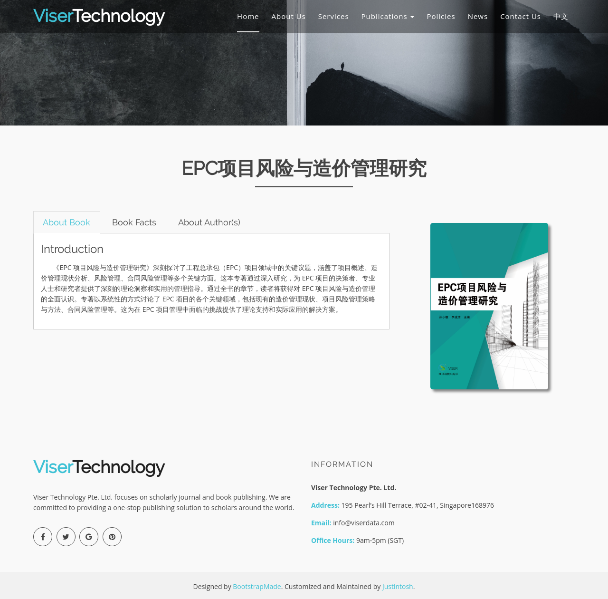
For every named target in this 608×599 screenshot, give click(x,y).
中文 (561, 16)
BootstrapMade (257, 586)
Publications (388, 16)
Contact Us (520, 16)
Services (333, 16)
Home (248, 16)
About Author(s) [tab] (211, 222)
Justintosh (397, 586)
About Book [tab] (67, 222)
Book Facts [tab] (135, 222)
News (478, 16)
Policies (441, 16)
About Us (289, 16)
